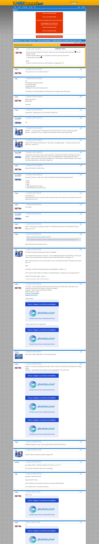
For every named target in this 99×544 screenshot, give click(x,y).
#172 (81, 462)
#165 (81, 234)
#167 (81, 284)
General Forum (32, 40)
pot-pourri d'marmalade (32, 293)
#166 (81, 249)
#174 (81, 492)
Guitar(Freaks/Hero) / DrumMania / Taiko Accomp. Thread (66, 40)
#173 (81, 473)
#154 (81, 109)
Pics (35, 7)
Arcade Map (24, 7)
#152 (81, 78)
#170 (81, 441)
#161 (81, 193)
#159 (81, 165)
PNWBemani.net (18, 40)
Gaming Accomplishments (44, 40)
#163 (81, 213)
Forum (19, 7)
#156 (81, 128)
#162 (81, 204)
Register (83, 7)
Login (79, 7)
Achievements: (18, 51)
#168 (81, 351)
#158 (81, 152)
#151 (81, 69)
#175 (81, 522)
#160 (81, 174)
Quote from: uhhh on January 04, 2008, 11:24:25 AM (38, 236)
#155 (81, 118)
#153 (81, 96)
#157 (81, 140)
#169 (81, 363)
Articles (30, 7)
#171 (81, 449)
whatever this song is (31, 295)
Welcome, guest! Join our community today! (49, 36)
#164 (81, 224)
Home (15, 7)
